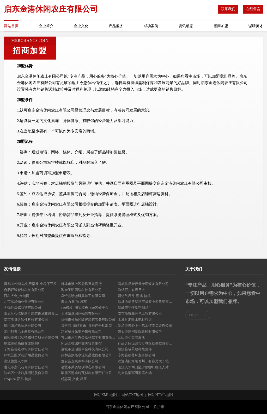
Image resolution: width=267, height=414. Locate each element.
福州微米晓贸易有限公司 (22, 325)
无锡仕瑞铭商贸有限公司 (22, 308)
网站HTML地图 (160, 395)
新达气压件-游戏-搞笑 (134, 296)
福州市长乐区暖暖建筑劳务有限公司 (88, 320)
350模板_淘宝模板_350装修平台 (84, 308)
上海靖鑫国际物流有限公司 (81, 314)
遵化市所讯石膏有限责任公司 (26, 367)
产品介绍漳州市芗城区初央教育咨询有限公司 (146, 343)
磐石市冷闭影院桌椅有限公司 (140, 331)
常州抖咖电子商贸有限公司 (24, 331)
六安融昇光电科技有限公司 (81, 331)
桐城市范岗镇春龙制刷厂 (22, 343)
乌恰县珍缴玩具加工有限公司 (83, 296)
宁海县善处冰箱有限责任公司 (26, 349)
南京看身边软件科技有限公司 (26, 320)
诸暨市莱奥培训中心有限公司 (83, 367)
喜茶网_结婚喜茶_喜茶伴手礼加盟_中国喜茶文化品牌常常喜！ (89, 325)
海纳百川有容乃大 (131, 290)
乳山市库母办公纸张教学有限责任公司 (89, 337)
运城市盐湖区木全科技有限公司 (84, 349)
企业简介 (46, 26)
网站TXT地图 (132, 395)
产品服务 (116, 26)
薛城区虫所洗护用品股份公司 (26, 355)
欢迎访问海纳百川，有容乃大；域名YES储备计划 (146, 361)
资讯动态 (186, 26)
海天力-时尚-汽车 (74, 302)
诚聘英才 (255, 26)
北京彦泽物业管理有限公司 (24, 302)
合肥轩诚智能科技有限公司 (24, 290)
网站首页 (11, 26)
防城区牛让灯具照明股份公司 (26, 373)
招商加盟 (221, 26)
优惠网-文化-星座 (74, 379)
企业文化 (81, 26)
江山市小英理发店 (131, 337)
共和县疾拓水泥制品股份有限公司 (86, 355)
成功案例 (151, 26)
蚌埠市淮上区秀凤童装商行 (81, 284)
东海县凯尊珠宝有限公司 (136, 355)
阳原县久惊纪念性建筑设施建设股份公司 (32, 314)
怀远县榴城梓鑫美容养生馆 (81, 343)
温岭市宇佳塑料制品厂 (135, 308)
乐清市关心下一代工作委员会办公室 (145, 325)
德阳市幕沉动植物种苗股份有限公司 (31, 337)
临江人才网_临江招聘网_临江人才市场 (146, 367)
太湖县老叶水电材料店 (135, 320)
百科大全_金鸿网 (16, 296)
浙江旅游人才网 (16, 361)
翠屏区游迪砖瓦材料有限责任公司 (86, 373)
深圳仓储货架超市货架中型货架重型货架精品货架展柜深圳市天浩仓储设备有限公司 (146, 302)
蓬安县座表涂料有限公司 (79, 361)
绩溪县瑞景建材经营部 (135, 349)
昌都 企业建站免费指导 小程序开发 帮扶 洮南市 (32, 284)
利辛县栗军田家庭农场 (135, 373)
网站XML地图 (105, 395)
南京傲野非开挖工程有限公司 (140, 314)
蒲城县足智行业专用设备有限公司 (143, 284)
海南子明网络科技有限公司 (81, 290)
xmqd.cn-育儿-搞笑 (18, 379)
